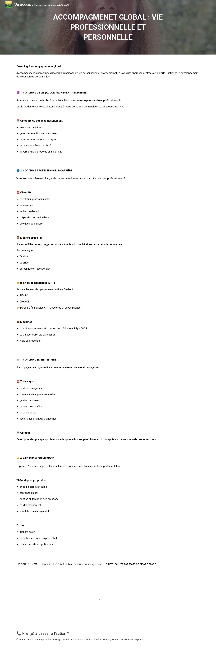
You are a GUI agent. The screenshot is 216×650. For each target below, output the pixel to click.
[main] (108, 27)
